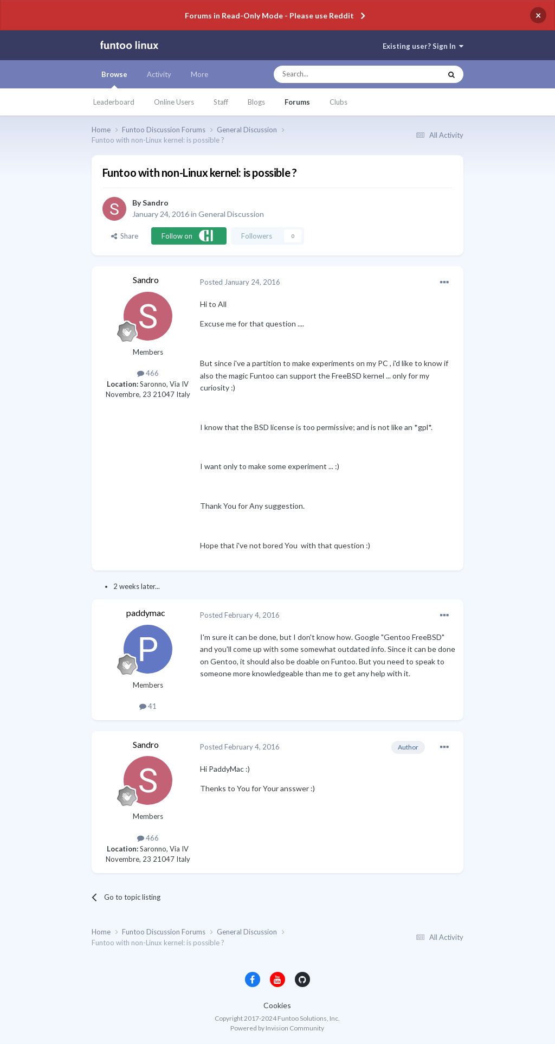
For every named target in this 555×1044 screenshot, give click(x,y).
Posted (240, 282)
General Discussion (231, 214)
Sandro (156, 202)
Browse (114, 79)
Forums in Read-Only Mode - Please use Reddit (269, 15)
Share (124, 236)
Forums (297, 102)
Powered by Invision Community (277, 1028)
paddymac (145, 612)
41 (148, 706)
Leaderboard (113, 102)
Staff (221, 102)
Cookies (277, 1005)
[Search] (336, 74)
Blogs (256, 102)
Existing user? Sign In (423, 46)
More (199, 74)
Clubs (338, 102)
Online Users (174, 102)
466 (148, 373)
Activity (159, 74)
